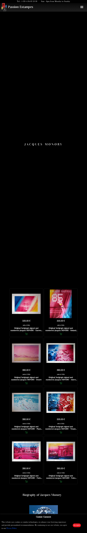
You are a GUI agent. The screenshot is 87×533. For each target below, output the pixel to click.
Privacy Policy (12, 528)
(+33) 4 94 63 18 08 (29, 1)
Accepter (77, 525)
